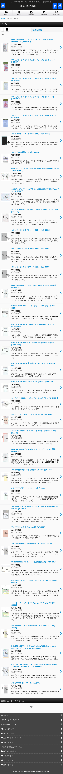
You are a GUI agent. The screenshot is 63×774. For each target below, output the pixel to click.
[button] (3, 5)
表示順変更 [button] (37, 30)
